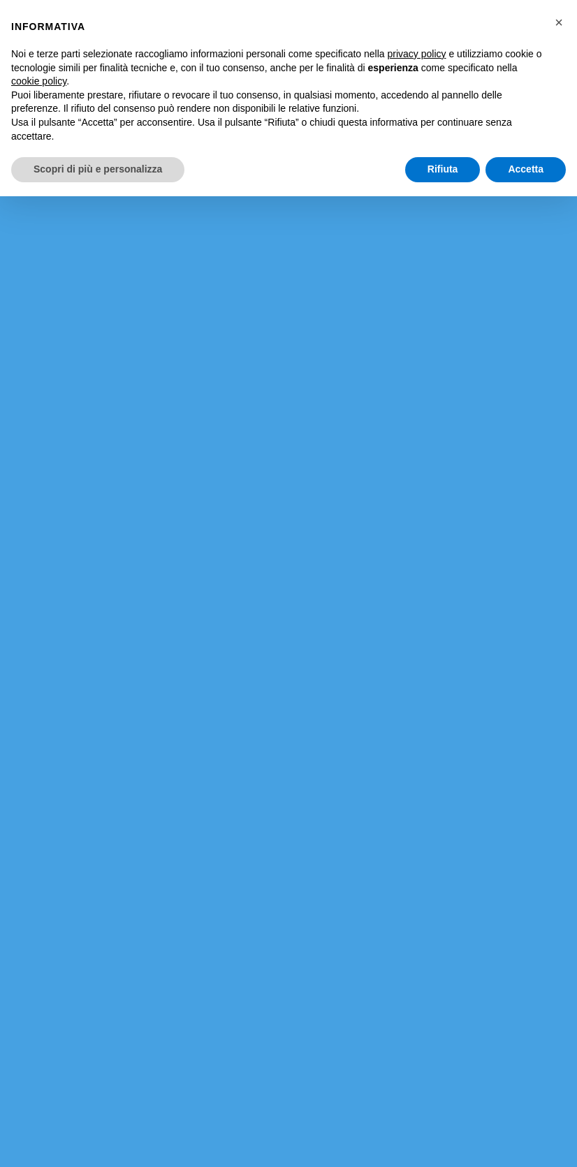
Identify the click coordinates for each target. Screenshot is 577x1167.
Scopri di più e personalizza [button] (98, 169)
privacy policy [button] (417, 53)
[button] (559, 22)
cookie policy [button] (38, 81)
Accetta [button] (525, 169)
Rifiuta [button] (443, 169)
